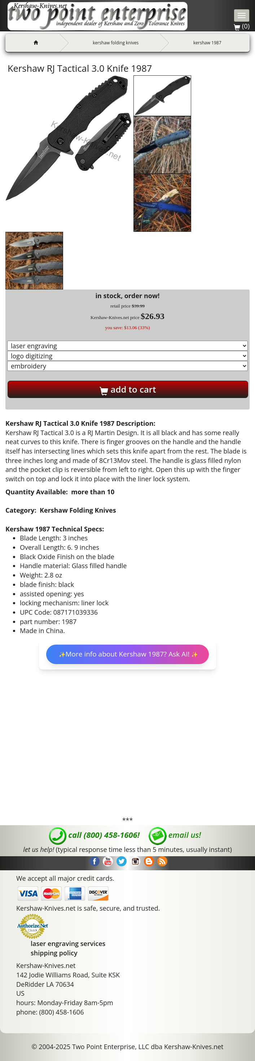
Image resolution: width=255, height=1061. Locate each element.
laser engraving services (68, 943)
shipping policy (54, 953)
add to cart (128, 389)
